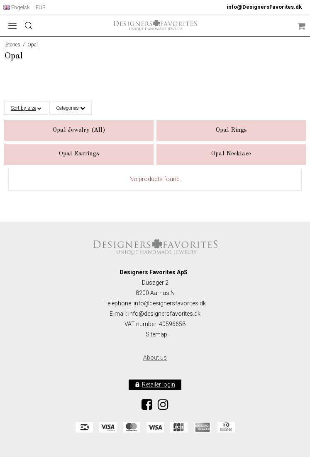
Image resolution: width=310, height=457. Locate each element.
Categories (70, 108)
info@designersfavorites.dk (164, 313)
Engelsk (16, 7)
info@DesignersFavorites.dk (264, 7)
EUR (41, 7)
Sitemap (156, 334)
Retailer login (158, 384)
